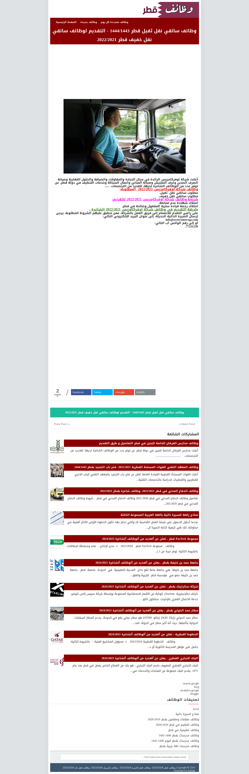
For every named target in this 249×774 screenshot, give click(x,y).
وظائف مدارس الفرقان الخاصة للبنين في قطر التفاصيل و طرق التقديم (148, 443)
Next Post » (187, 424)
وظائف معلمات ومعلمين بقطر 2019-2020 (173, 719)
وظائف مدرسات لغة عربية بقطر (179, 746)
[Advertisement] (124, 72)
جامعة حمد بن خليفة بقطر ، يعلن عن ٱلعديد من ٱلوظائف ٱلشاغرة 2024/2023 (146, 562)
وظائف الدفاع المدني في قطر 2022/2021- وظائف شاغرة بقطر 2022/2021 (149, 491)
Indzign (191, 770)
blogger (194, 693)
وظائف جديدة (88, 22)
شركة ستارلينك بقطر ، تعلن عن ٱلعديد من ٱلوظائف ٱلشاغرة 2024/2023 (150, 586)
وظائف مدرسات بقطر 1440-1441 (179, 735)
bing (196, 687)
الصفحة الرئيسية (66, 22)
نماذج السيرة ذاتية (187, 714)
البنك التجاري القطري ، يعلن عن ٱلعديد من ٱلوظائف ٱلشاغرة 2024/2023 (150, 658)
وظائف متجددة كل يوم (114, 22)
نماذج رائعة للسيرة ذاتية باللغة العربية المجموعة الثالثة (159, 515)
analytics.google (189, 690)
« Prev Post (62, 424)
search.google (191, 683)
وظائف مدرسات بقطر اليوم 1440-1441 (175, 740)
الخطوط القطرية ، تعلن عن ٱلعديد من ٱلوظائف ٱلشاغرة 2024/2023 (153, 634)
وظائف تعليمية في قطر (183, 730)
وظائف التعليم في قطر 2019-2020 (177, 724)
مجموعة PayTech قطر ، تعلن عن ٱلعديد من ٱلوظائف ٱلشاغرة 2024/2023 (150, 538)
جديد (196, 708)
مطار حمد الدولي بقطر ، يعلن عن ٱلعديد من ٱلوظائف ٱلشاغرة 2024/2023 (148, 610)
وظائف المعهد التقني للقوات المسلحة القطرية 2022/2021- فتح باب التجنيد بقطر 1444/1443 (136, 467)
